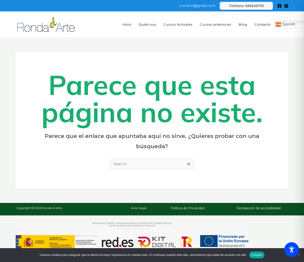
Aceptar (257, 255)
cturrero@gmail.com (197, 5)
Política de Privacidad (187, 208)
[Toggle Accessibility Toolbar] (291, 249)
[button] (246, 6)
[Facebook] (279, 6)
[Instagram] (286, 6)
